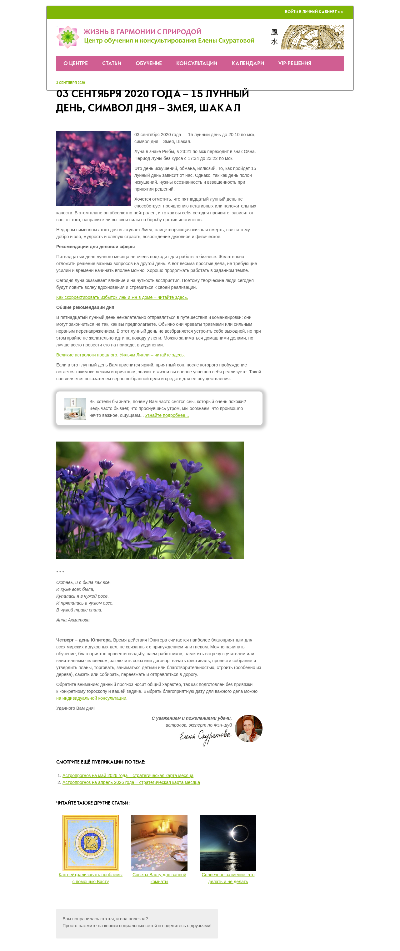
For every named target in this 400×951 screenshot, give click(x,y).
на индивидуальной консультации (91, 698)
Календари (248, 63)
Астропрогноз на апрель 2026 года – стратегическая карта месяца (131, 782)
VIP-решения (294, 63)
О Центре (75, 63)
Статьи (111, 63)
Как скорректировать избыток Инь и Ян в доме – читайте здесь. (122, 297)
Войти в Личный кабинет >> (314, 12)
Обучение (149, 63)
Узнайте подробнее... (167, 415)
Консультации (196, 63)
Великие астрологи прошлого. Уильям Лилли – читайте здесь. (120, 354)
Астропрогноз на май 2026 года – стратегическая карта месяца (127, 775)
